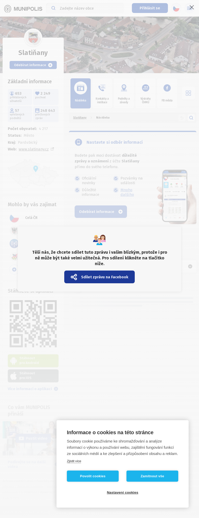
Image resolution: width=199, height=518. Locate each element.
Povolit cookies (92, 476)
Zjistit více (74, 461)
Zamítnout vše (152, 476)
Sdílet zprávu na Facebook (99, 277)
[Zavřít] (192, 7)
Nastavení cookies (122, 492)
